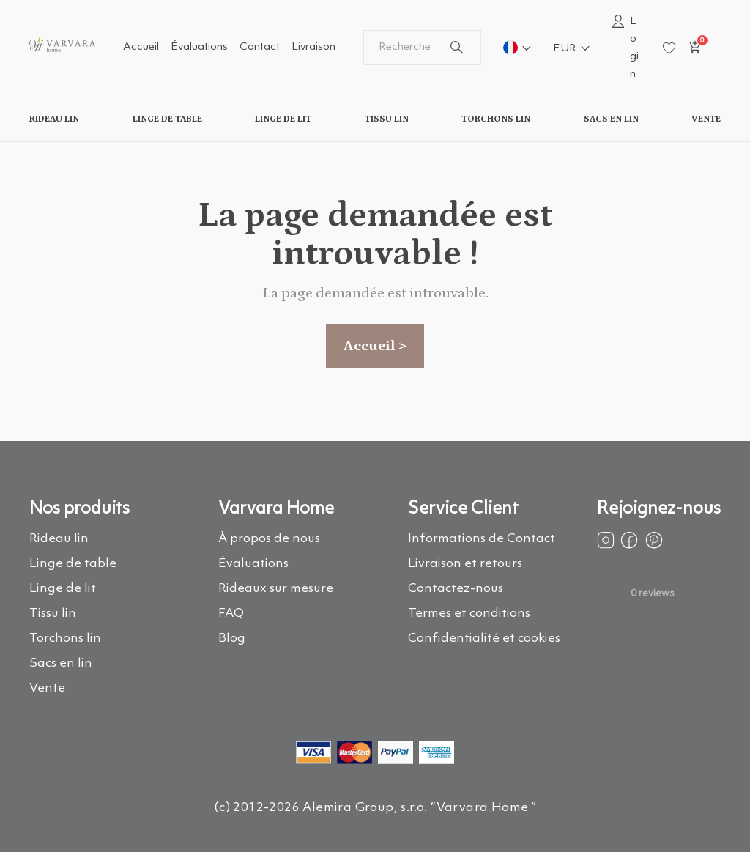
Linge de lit (283, 119)
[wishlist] (669, 48)
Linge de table (167, 119)
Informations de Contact (481, 539)
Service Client (463, 509)
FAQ (231, 613)
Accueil (141, 47)
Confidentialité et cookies (484, 638)
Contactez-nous (455, 588)
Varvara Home (276, 509)
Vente (706, 119)
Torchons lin (495, 119)
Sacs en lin (611, 119)
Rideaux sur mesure (275, 588)
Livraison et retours (465, 563)
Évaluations (199, 47)
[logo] (62, 54)
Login (634, 48)
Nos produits (79, 509)
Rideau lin (54, 119)
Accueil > (375, 346)
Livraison (313, 47)
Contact (260, 47)
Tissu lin (387, 119)
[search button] (457, 47)
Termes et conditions (469, 613)
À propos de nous (269, 539)
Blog (231, 638)
